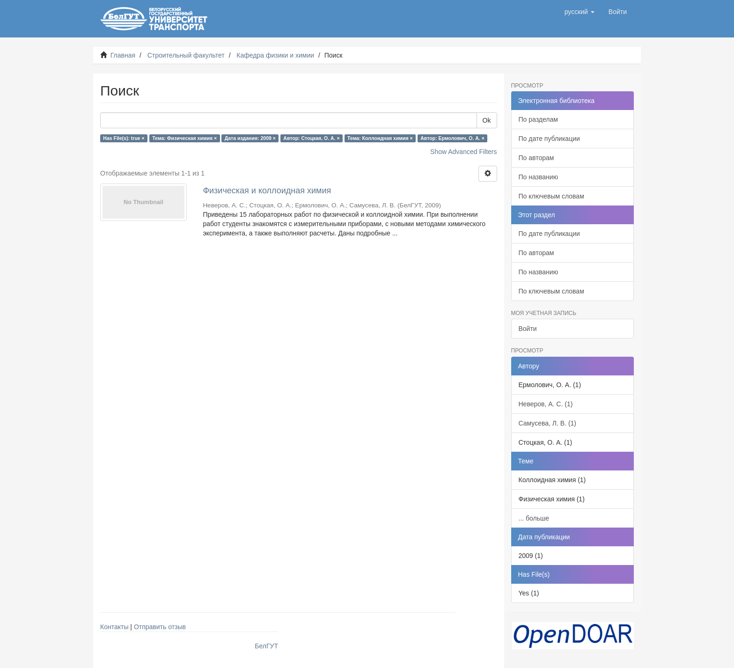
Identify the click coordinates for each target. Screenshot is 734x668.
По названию (538, 177)
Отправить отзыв (160, 627)
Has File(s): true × (123, 138)
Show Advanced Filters (463, 151)
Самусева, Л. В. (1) (548, 423)
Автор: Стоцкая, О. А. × (311, 138)
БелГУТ (266, 646)
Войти (528, 328)
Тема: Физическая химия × (184, 138)
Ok (487, 120)
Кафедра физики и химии (275, 55)
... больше (534, 518)
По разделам (538, 119)
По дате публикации (549, 138)
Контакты (114, 627)
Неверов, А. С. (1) (546, 404)
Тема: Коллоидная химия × (380, 138)
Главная (122, 55)
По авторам (536, 157)
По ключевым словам (551, 196)
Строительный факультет (186, 55)
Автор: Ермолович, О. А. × (452, 138)
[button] (580, 11)
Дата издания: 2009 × (250, 138)
